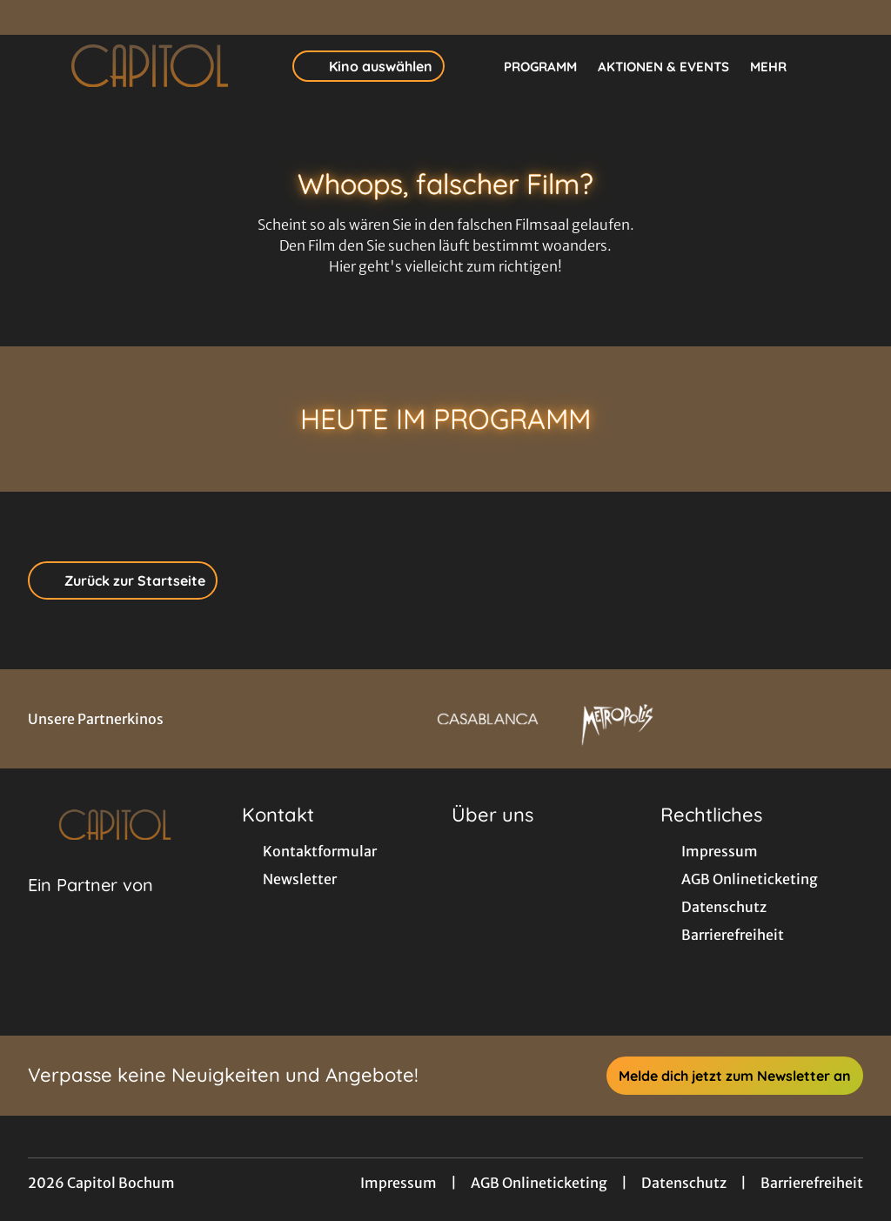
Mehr (778, 67)
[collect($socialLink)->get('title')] (31, 17)
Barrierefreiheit (811, 1182)
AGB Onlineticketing (539, 1182)
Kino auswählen (368, 66)
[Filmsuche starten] (845, 66)
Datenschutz (684, 1182)
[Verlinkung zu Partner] (488, 719)
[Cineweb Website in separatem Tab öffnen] (90, 907)
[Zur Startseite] (149, 66)
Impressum (398, 1182)
